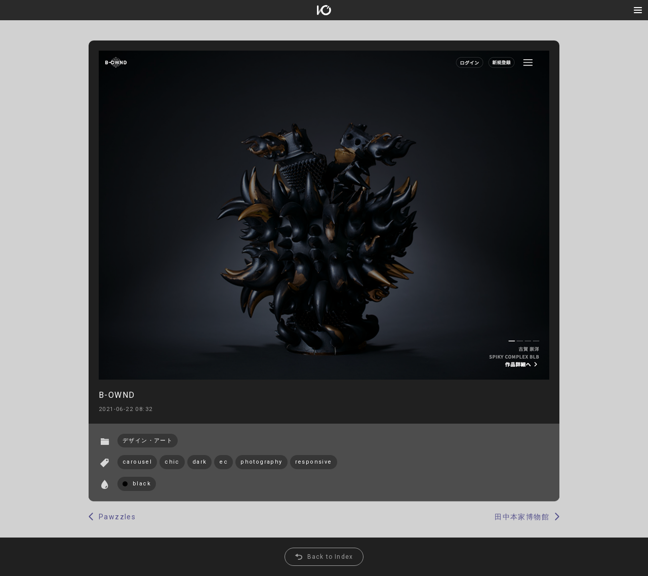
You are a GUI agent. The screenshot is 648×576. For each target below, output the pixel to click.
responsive (313, 462)
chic (172, 462)
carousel (137, 462)
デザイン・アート (148, 440)
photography (261, 462)
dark (199, 462)
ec (223, 462)
